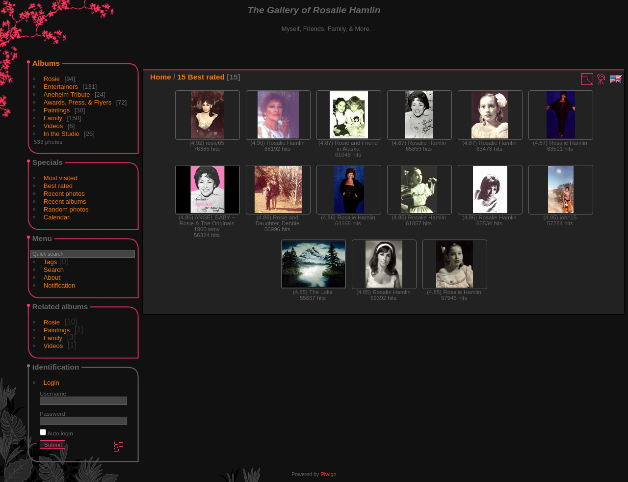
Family (53, 118)
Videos (53, 126)
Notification (59, 285)
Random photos (66, 209)
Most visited (61, 178)
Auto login (56, 433)
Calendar (57, 217)
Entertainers (61, 86)
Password (52, 413)
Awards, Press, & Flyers (77, 102)
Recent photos (64, 193)
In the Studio (61, 133)
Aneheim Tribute (67, 94)
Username (53, 393)
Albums (46, 63)
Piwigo (328, 474)
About (52, 277)
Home (160, 77)
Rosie (52, 78)
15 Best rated (201, 77)
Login (51, 382)
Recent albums (65, 201)
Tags (50, 262)
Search (54, 269)
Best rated (58, 185)
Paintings (57, 110)
